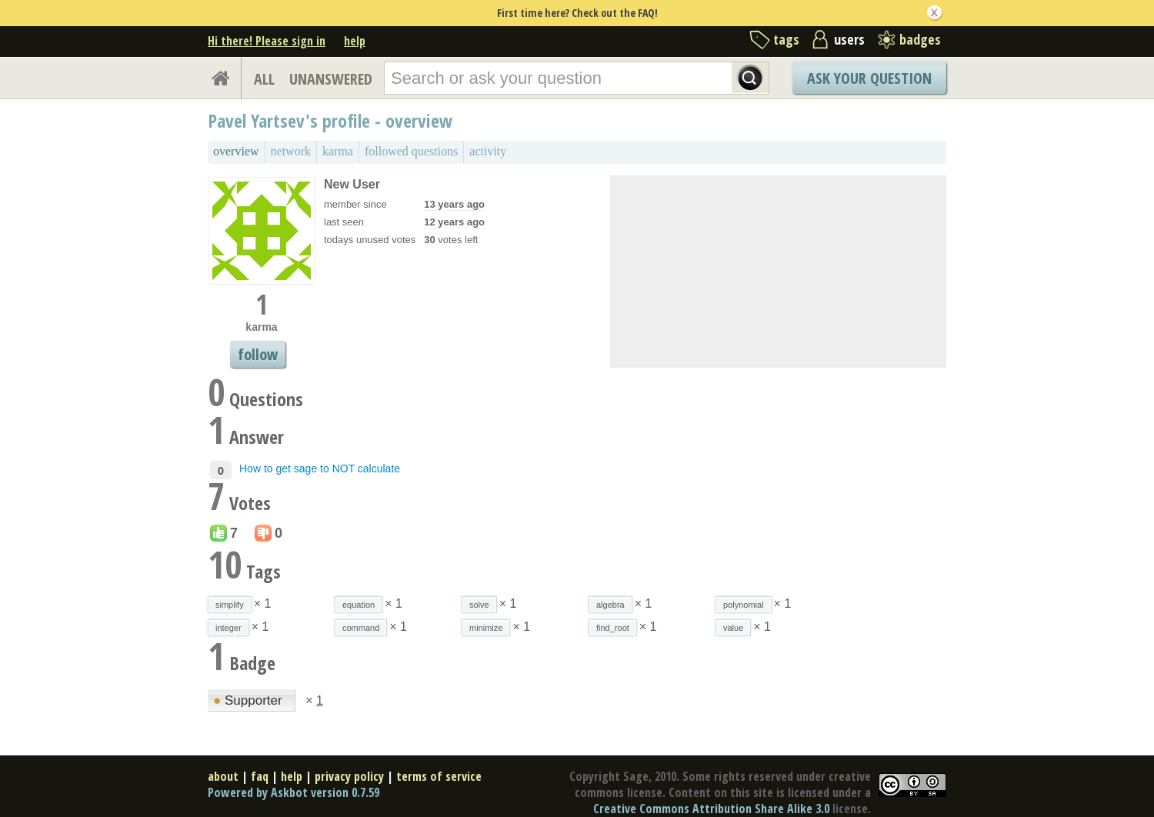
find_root (612, 627)
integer (228, 627)
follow (258, 354)
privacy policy (349, 776)
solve (479, 604)
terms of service (439, 776)
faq (259, 776)
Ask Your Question (869, 78)
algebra (610, 604)
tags (786, 39)
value (733, 627)
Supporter (249, 700)
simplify (229, 604)
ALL (264, 78)
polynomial (743, 604)
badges (920, 39)
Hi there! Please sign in (266, 40)
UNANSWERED (330, 78)
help (354, 40)
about (223, 776)
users (849, 39)
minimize (485, 627)
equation (358, 604)
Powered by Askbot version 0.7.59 (293, 792)
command (360, 627)
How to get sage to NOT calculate (319, 468)
